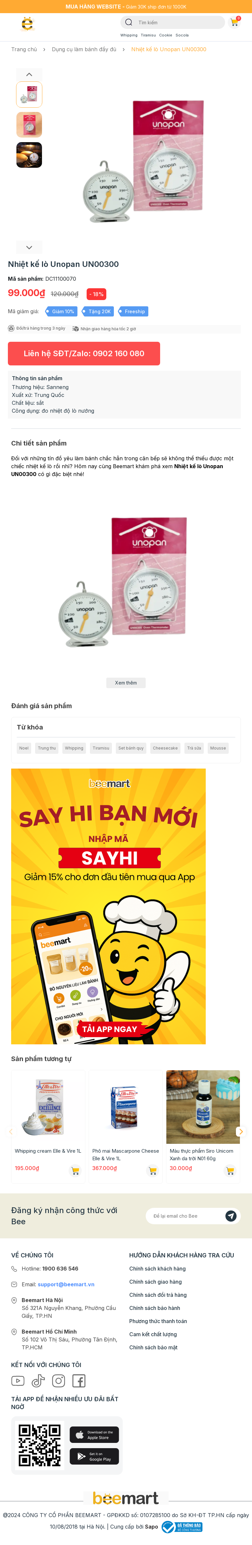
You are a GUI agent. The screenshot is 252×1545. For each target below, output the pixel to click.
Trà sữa (194, 748)
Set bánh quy (131, 748)
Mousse (218, 748)
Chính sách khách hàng (157, 1268)
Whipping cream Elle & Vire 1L (48, 1151)
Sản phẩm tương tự (41, 1059)
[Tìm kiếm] (128, 22)
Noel (24, 748)
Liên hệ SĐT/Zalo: (84, 353)
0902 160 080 (118, 353)
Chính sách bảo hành (154, 1308)
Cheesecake (165, 748)
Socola (182, 35)
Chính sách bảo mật (153, 1347)
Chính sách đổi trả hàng (158, 1295)
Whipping (128, 35)
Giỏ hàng (235, 21)
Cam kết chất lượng (153, 1334)
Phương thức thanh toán (158, 1321)
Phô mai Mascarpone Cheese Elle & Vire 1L (125, 1155)
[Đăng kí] (231, 1216)
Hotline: (50, 1268)
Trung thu (47, 748)
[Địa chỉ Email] (193, 1216)
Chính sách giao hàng (155, 1281)
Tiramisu (148, 35)
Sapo (151, 1526)
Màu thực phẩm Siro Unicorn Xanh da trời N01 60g (201, 1155)
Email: (58, 1284)
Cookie (165, 35)
